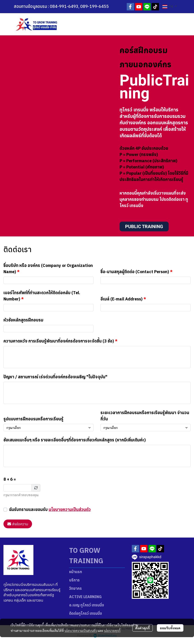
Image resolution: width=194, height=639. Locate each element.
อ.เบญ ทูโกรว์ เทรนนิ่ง (86, 605)
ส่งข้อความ (17, 524)
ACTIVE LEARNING (85, 596)
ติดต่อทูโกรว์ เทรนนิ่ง (85, 613)
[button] (169, 6)
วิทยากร (75, 588)
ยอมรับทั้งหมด (170, 628)
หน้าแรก (75, 571)
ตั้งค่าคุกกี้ (142, 628)
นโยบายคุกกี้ (112, 630)
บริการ (74, 580)
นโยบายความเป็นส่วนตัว (70, 509)
